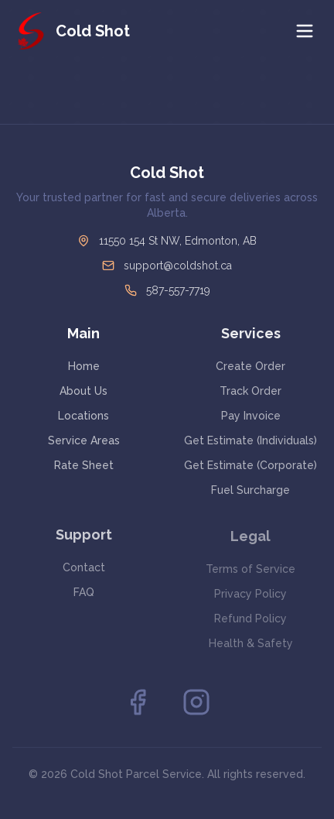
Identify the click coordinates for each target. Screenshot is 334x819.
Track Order (250, 391)
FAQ (83, 593)
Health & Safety (251, 645)
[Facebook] (138, 702)
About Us (83, 391)
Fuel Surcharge (250, 490)
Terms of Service (250, 570)
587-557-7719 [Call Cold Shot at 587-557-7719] (178, 290)
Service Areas (84, 440)
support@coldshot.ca (178, 265)
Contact (84, 568)
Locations (83, 416)
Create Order (250, 366)
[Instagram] (196, 702)
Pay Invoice (251, 416)
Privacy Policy (250, 595)
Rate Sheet (84, 465)
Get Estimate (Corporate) (250, 465)
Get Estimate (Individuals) (250, 440)
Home (84, 366)
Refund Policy (250, 620)
